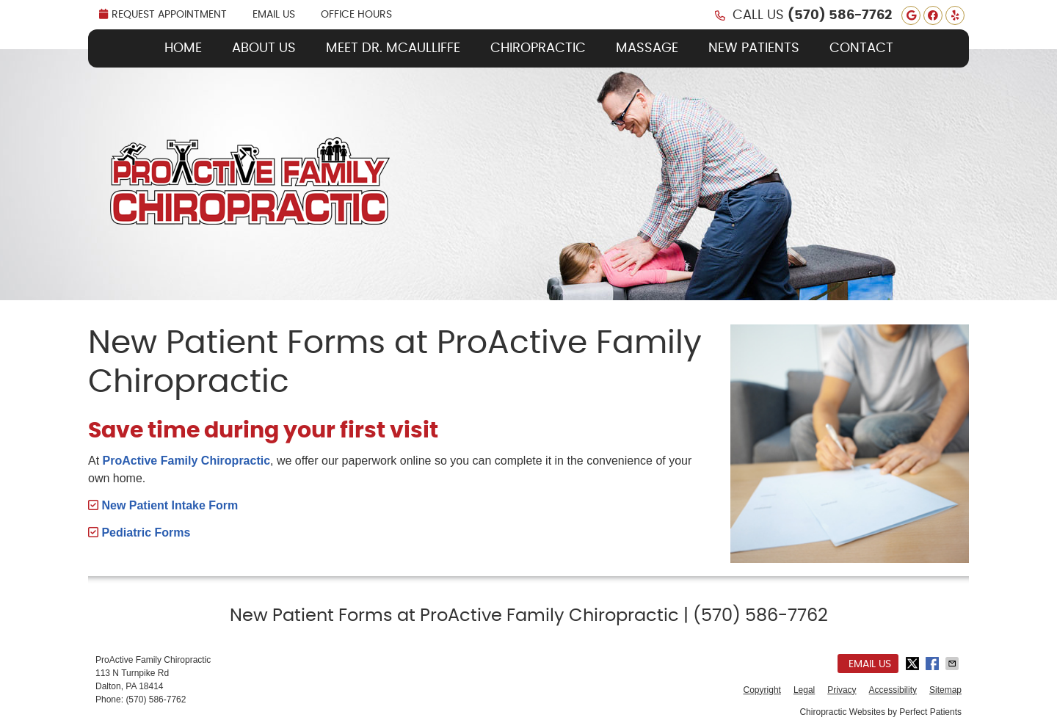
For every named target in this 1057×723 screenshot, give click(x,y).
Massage (647, 48)
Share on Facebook (934, 663)
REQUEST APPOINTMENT (163, 14)
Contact (861, 48)
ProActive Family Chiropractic (187, 460)
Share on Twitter (914, 663)
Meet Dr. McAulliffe (393, 48)
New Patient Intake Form (168, 505)
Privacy (841, 690)
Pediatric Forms (144, 532)
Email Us (274, 15)
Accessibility (893, 690)
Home (183, 48)
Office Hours (356, 15)
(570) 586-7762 (840, 15)
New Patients (753, 48)
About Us (264, 48)
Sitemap (945, 690)
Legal (804, 690)
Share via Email (953, 663)
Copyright (762, 690)
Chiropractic (538, 48)
